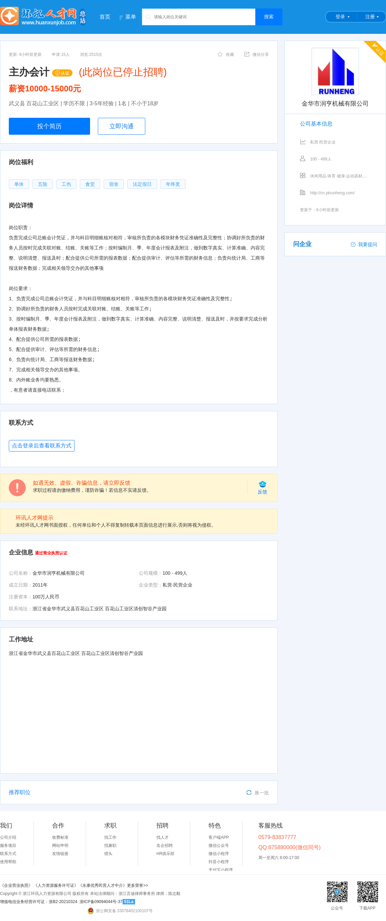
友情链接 (60, 853)
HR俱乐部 (165, 853)
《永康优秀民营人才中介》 (102, 885)
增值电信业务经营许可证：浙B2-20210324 (38, 901)
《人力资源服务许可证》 (56, 885)
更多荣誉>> (137, 885)
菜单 (130, 17)
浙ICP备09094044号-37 (101, 901)
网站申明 (60, 845)
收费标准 (60, 837)
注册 (370, 16)
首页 (105, 17)
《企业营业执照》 (17, 885)
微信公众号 (219, 845)
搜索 (269, 16)
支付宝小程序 (221, 870)
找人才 (162, 837)
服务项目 (8, 845)
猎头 (108, 853)
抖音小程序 (219, 861)
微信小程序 (219, 853)
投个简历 (49, 126)
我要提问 (364, 244)
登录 (340, 16)
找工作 (110, 837)
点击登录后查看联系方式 (41, 445)
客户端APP (219, 837)
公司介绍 (8, 837)
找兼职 (110, 845)
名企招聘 (164, 845)
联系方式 (8, 853)
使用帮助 (8, 861)
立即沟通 (121, 126)
